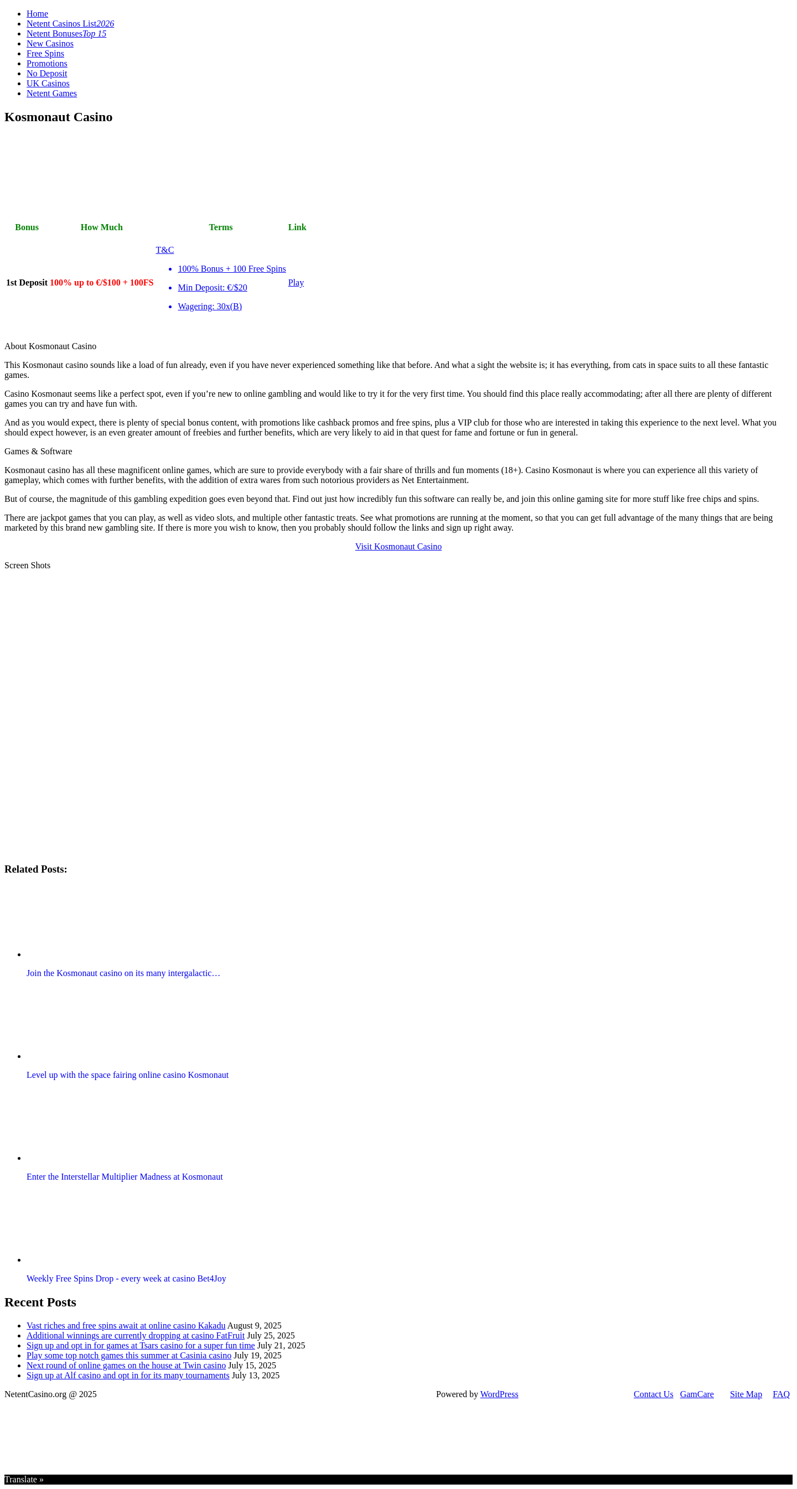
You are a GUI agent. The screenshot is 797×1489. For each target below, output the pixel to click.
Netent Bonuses (66, 33)
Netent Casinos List (70, 23)
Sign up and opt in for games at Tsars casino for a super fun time (141, 1345)
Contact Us (654, 1394)
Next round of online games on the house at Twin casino (126, 1365)
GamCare (697, 1394)
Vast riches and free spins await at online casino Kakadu (126, 1325)
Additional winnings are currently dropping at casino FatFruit (136, 1335)
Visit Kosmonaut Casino (398, 546)
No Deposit (47, 73)
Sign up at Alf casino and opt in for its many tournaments (128, 1375)
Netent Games (52, 93)
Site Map (746, 1394)
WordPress (499, 1394)
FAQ (781, 1394)
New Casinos (50, 43)
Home (37, 13)
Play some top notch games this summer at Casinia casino (129, 1355)
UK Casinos (48, 83)
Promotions (47, 63)
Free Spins (45, 53)
